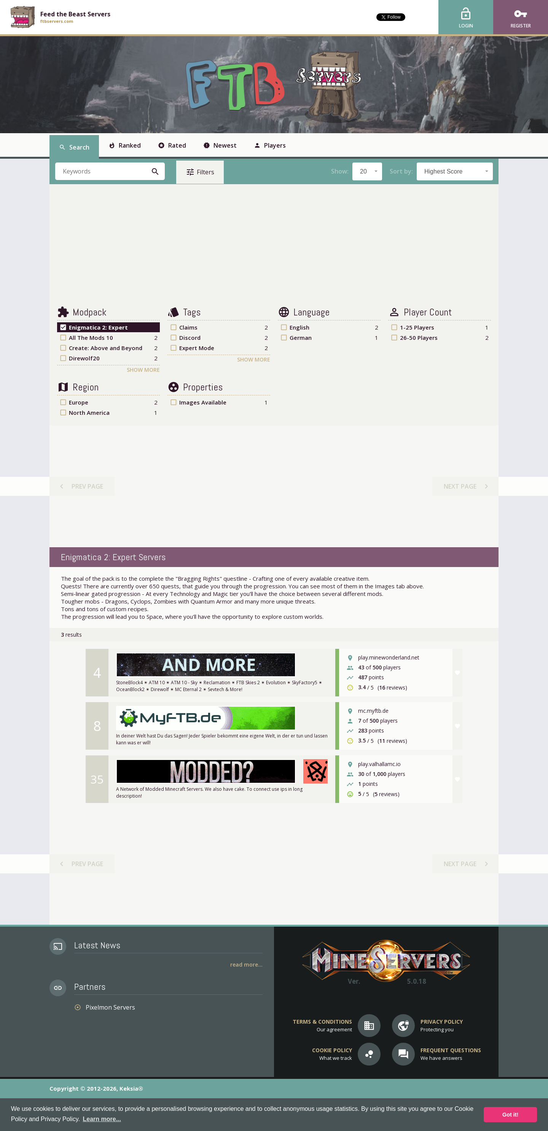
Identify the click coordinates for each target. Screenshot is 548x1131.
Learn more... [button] (102, 1119)
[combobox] (367, 171)
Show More (143, 369)
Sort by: (401, 171)
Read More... (246, 964)
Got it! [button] (510, 1115)
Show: (340, 171)
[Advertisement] (274, 245)
